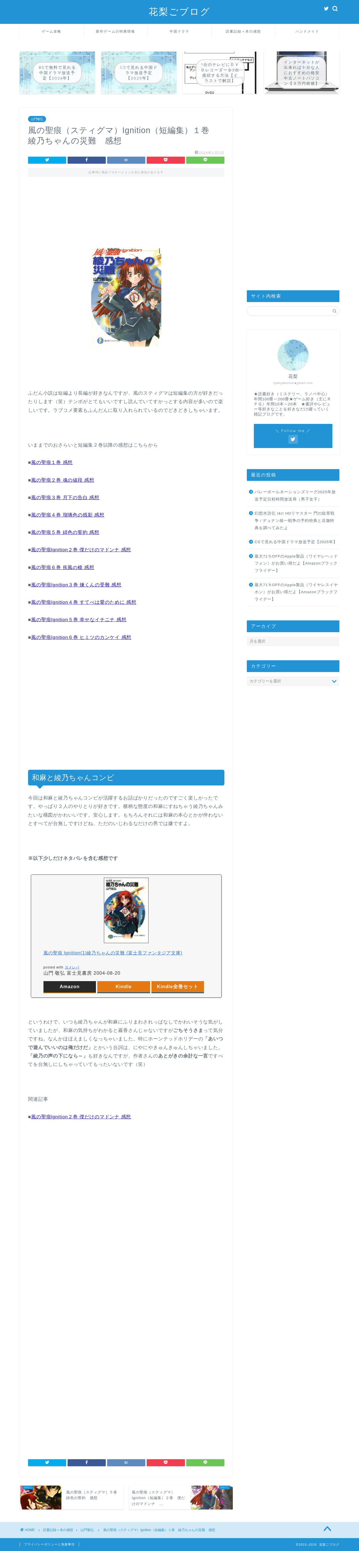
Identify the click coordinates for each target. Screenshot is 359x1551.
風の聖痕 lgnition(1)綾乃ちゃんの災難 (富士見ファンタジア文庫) (113, 953)
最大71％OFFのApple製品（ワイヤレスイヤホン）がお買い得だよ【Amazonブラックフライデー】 (296, 592)
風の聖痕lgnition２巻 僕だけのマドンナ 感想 (81, 549)
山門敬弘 (37, 119)
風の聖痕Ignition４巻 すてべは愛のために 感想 (83, 602)
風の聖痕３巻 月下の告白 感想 (65, 497)
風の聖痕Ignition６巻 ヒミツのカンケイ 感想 (81, 637)
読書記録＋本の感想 (243, 31)
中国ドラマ (179, 31)
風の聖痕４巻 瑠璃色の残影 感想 (67, 515)
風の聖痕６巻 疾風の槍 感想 (62, 567)
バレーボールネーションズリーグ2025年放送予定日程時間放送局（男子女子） (295, 495)
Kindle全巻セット (177, 986)
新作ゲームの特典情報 (115, 31)
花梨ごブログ (179, 11)
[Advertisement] (126, 207)
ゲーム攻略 (51, 31)
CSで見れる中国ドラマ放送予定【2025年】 (296, 542)
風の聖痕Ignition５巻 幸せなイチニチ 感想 (78, 619)
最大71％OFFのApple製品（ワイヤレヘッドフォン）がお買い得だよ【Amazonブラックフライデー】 (296, 563)
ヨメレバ (72, 967)
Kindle (124, 986)
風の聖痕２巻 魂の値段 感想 (62, 480)
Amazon (70, 986)
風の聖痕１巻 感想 (52, 462)
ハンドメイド (307, 31)
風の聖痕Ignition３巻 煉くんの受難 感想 (76, 585)
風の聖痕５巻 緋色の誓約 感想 (65, 532)
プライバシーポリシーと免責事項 (49, 1544)
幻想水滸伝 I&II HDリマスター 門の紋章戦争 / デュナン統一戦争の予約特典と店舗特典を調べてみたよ (295, 520)
